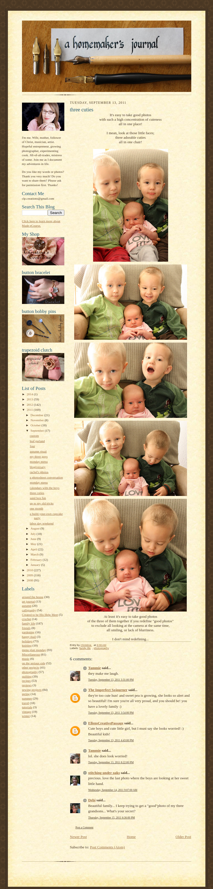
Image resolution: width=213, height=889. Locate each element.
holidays (27, 641)
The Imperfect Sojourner (108, 690)
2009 (30, 575)
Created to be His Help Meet (40, 614)
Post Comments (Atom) (107, 847)
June (33, 539)
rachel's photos (39, 472)
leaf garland (37, 441)
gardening (28, 632)
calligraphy (29, 610)
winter (26, 716)
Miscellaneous (31, 654)
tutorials (27, 707)
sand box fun (38, 498)
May (33, 544)
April (34, 549)
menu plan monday (34, 650)
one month (36, 508)
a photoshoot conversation (46, 477)
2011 (30, 409)
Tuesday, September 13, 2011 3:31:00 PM (111, 679)
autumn (27, 605)
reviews (27, 685)
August (35, 528)
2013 (30, 399)
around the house (32, 597)
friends (26, 628)
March (34, 554)
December (37, 415)
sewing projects (32, 689)
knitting (27, 645)
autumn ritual (38, 451)
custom (34, 435)
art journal (28, 601)
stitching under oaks (104, 773)
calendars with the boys (44, 487)
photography (30, 672)
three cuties (37, 493)
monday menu (39, 461)
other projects (30, 667)
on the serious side (33, 663)
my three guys (38, 456)
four (32, 446)
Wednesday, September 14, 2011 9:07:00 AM (112, 789)
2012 (30, 404)
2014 (30, 394)
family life (28, 623)
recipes (26, 680)
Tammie (94, 668)
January (35, 564)
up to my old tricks (41, 503)
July (33, 533)
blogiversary (37, 467)
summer (27, 698)
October (35, 425)
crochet (26, 619)
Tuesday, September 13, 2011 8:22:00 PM (111, 762)
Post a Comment (85, 827)
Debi (92, 800)
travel (25, 703)
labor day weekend (41, 523)
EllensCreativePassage (106, 723)
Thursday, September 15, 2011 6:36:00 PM (111, 817)
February (36, 559)
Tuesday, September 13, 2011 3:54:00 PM (111, 712)
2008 (30, 580)
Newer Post (78, 837)
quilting (27, 676)
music (26, 658)
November (37, 420)
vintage (26, 711)
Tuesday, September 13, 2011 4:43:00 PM (111, 740)
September (37, 430)
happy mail (29, 636)
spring (26, 694)
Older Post (183, 837)
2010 (30, 570)
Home (131, 837)
